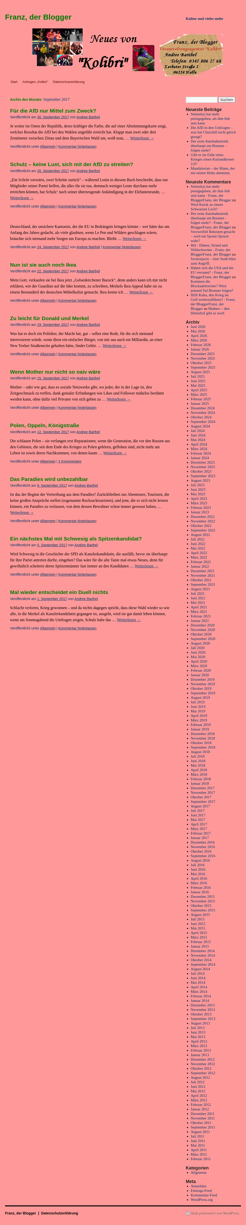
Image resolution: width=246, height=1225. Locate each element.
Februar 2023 (201, 508)
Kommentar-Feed (204, 1195)
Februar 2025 (201, 399)
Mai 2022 (198, 548)
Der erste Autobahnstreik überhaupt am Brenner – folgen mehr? (209, 145)
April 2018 (199, 770)
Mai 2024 (198, 440)
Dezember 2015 (203, 897)
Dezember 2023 (203, 462)
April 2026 (199, 336)
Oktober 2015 (201, 906)
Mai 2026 (198, 331)
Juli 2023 (198, 485)
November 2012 (203, 1064)
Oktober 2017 (201, 797)
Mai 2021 (198, 603)
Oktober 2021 (201, 580)
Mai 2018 (198, 765)
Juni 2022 (198, 544)
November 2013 (203, 1010)
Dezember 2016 (203, 842)
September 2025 (203, 367)
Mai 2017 (198, 820)
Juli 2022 (198, 539)
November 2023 (203, 467)
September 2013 (203, 1019)
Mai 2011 (198, 1145)
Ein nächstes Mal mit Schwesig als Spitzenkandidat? (76, 539)
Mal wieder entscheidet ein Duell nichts (59, 592)
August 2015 (200, 915)
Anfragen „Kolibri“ (35, 82)
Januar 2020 (200, 675)
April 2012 (199, 1096)
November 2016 (203, 847)
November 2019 (203, 684)
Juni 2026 (198, 327)
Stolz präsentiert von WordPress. (215, 1213)
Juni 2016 (198, 869)
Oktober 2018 (201, 743)
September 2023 (203, 476)
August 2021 (200, 589)
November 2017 (203, 793)
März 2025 (199, 395)
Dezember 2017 (203, 788)
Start (14, 82)
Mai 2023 (198, 494)
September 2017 (203, 802)
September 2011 (203, 1127)
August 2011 (200, 1132)
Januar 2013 (200, 1055)
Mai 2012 (198, 1091)
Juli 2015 (198, 919)
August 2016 (200, 860)
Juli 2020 (198, 648)
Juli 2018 (198, 756)
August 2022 (200, 535)
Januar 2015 (200, 946)
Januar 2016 (200, 892)
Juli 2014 (198, 973)
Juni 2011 (198, 1141)
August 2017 (200, 806)
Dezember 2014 (203, 951)
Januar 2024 (200, 458)
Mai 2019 (198, 711)
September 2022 (203, 530)
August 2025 (200, 372)
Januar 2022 (200, 566)
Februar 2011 (201, 1159)
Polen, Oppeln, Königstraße (44, 425)
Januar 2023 (200, 512)
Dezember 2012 (203, 1059)
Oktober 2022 (201, 526)
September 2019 (203, 693)
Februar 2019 (201, 725)
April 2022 (199, 553)
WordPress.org (202, 1200)
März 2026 (199, 340)
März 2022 (199, 557)
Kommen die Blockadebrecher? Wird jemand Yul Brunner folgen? (212, 285)
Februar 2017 (201, 833)
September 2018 (203, 747)
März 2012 (199, 1100)
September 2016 (203, 856)
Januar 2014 (200, 1001)
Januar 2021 (200, 621)
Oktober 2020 (201, 634)
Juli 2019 (198, 702)
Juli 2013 (198, 1028)
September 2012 (203, 1073)
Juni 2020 (198, 652)
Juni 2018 (198, 761)
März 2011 (199, 1154)
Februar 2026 (201, 345)
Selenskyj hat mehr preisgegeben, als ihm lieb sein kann (210, 118)
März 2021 (199, 612)
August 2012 (200, 1077)
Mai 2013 (198, 1037)
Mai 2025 (198, 385)
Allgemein (47, 146)
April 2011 (199, 1150)
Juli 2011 (198, 1136)
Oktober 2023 (201, 471)
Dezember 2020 (203, 625)
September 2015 (203, 910)
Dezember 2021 (203, 571)
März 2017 (199, 829)
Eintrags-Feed (201, 1191)
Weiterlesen (142, 138)
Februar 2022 (201, 562)
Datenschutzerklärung (69, 82)
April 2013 (199, 1041)
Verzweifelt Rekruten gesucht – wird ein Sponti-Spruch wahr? (213, 236)
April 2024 (199, 444)
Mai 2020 (198, 657)
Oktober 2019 (201, 689)
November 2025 (203, 358)
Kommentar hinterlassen (77, 146)
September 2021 (203, 584)
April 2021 (199, 607)
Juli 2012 (198, 1082)
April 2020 (199, 661)
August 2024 (200, 426)
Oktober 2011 (201, 1123)
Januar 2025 (200, 404)
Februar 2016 (201, 888)
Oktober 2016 (201, 851)
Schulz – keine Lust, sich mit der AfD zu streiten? (71, 164)
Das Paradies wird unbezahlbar (49, 479)
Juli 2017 (198, 811)
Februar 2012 (201, 1105)
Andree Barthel (88, 117)
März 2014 (199, 992)
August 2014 (200, 969)
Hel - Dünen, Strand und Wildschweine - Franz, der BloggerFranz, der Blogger (211, 249)
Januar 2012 (200, 1109)
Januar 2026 (200, 349)
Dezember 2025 (203, 354)
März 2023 (199, 503)
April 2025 (199, 390)
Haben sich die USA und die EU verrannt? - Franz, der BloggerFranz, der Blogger (212, 272)
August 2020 (200, 643)
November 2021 (203, 575)
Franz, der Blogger (38, 17)
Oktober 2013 (201, 1014)
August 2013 (200, 1023)
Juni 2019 (198, 707)
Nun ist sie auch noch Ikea (43, 265)
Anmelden (198, 1186)
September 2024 (203, 422)
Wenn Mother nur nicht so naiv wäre (55, 372)
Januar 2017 (200, 838)
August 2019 (200, 698)
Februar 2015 (201, 942)
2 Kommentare (70, 461)
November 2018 (203, 738)
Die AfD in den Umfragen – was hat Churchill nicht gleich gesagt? (213, 132)
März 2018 (199, 774)
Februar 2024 (201, 453)
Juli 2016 (198, 865)
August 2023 (200, 480)
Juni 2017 (198, 815)
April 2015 (199, 933)
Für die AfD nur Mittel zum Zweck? (53, 111)
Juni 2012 (198, 1087)
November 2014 (203, 955)
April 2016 (199, 878)
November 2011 (203, 1118)
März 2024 (199, 449)
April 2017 (199, 824)
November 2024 (203, 413)
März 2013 (199, 1046)
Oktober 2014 (201, 960)
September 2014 (203, 964)
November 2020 (203, 630)
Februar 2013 (201, 1050)
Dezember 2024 (203, 408)
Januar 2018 (200, 783)
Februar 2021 (201, 616)
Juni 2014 (198, 978)
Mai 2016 (198, 874)
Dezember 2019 (203, 679)
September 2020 (203, 639)
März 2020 (199, 666)
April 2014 (199, 987)
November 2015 (203, 901)
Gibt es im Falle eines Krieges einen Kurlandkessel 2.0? (212, 159)
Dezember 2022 (203, 517)
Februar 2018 (201, 779)
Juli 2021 (198, 594)
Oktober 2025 (201, 363)
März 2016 (199, 883)
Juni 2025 (198, 381)
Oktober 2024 (201, 417)
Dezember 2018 (203, 734)
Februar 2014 (201, 996)
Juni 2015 (198, 924)
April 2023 (199, 499)
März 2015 (199, 937)
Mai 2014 (198, 983)
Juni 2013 (198, 1032)
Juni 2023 (198, 489)
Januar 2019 (200, 729)
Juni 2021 (198, 598)
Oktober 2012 (201, 1068)
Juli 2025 (198, 376)
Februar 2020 (201, 670)
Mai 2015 (198, 928)
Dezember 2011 (203, 1114)
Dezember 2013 (203, 1005)
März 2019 (199, 720)
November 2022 (203, 521)
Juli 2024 (198, 431)
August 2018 (200, 752)
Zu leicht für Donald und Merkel (49, 318)
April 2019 (199, 716)
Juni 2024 (198, 435)
